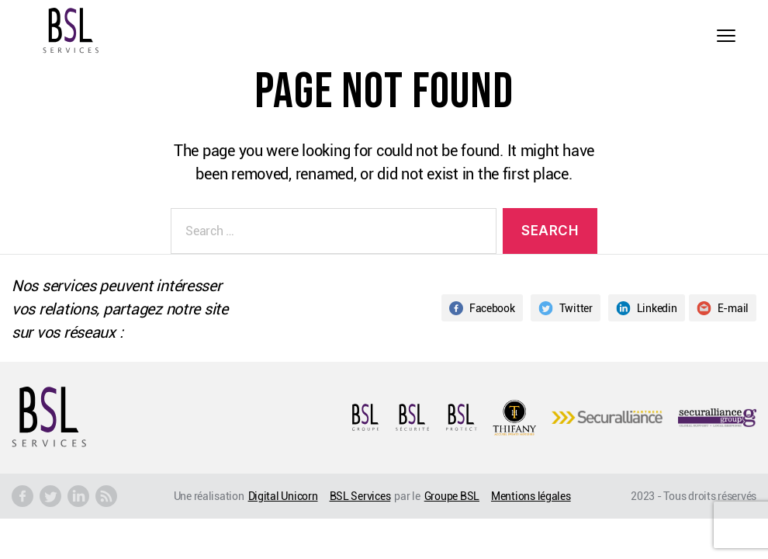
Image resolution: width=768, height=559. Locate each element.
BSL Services (360, 495)
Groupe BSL (451, 495)
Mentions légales (531, 495)
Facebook (482, 307)
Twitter (565, 307)
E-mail (723, 307)
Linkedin (646, 307)
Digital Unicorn (283, 495)
